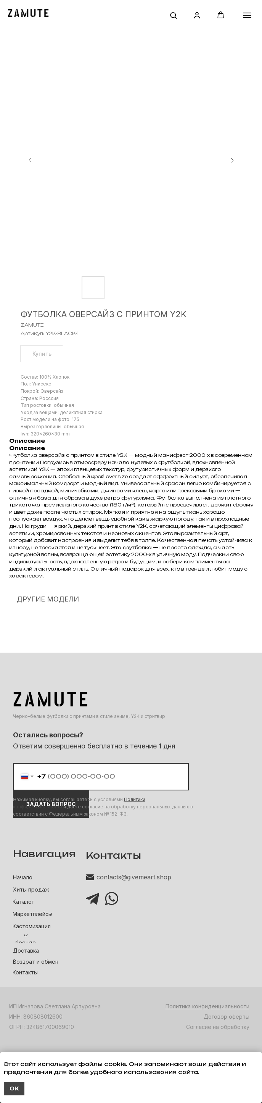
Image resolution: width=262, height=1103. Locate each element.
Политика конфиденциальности (207, 1006)
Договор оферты (226, 1016)
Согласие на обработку (217, 1027)
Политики (134, 799)
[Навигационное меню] (247, 15)
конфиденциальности (37, 807)
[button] (173, 15)
